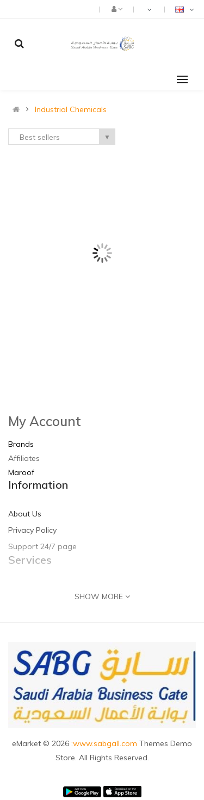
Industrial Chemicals (71, 109)
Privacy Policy (32, 530)
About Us (24, 514)
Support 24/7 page (42, 546)
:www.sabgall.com (105, 743)
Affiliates (24, 458)
